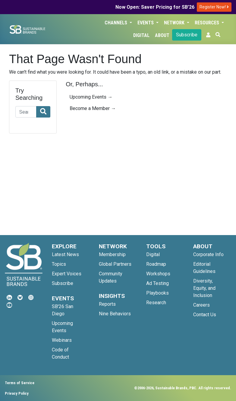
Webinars (62, 340)
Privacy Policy (17, 393)
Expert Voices (66, 274)
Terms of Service (19, 383)
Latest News (65, 254)
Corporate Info (208, 254)
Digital (141, 35)
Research (156, 302)
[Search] (25, 112)
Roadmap (156, 264)
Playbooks (157, 293)
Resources (207, 23)
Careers (201, 305)
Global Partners (115, 264)
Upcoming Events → (91, 97)
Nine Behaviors (115, 314)
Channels (116, 23)
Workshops (158, 274)
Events (146, 23)
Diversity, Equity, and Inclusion (204, 288)
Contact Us (204, 314)
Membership (112, 254)
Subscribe (186, 35)
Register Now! (214, 7)
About (162, 35)
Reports (107, 304)
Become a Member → (93, 108)
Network (175, 23)
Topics (59, 264)
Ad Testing (157, 283)
